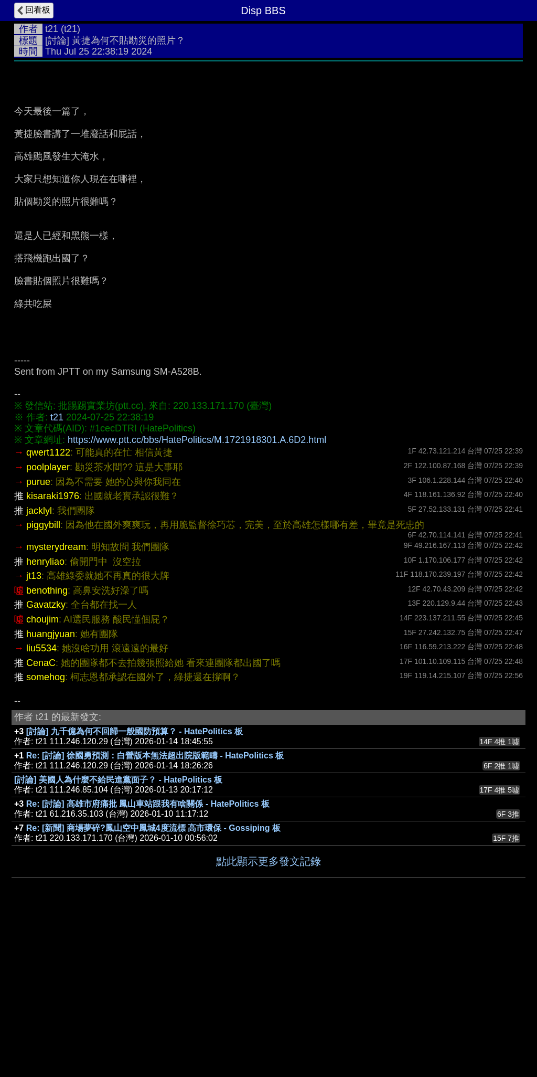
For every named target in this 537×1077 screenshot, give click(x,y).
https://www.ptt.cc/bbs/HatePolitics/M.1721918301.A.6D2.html (197, 597)
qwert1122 (48, 610)
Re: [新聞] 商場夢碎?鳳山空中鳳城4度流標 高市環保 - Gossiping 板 (153, 985)
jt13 (33, 733)
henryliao (45, 719)
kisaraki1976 (52, 653)
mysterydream (56, 704)
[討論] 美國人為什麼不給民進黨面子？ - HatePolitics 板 (118, 937)
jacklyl (39, 668)
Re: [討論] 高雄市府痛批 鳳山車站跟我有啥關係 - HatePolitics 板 (148, 961)
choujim (42, 777)
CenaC (41, 820)
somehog (45, 834)
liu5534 (41, 805)
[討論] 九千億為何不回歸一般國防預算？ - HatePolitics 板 (134, 888)
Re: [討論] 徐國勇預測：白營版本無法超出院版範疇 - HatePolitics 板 (155, 913)
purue (38, 639)
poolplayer (48, 624)
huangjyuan (50, 791)
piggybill (43, 682)
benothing (47, 748)
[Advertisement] (268, 145)
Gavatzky (46, 762)
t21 (51, 29)
